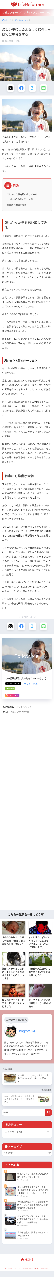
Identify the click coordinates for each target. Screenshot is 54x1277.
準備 (27, 711)
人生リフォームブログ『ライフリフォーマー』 (27, 12)
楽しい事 (16, 711)
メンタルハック (23, 707)
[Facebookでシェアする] (21, 88)
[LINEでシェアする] (43, 88)
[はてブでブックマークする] (32, 88)
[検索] (48, 1112)
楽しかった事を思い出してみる (22, 194)
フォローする (31, 684)
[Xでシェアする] (10, 88)
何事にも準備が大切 (16, 205)
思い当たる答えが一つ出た (22, 199)
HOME (27, 1259)
